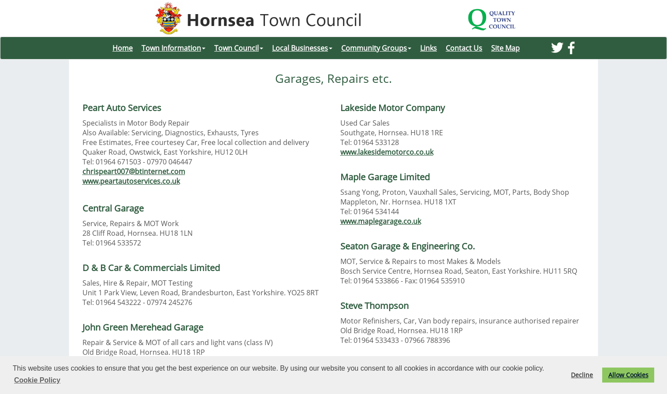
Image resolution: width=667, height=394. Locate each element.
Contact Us (464, 48)
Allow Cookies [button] (628, 375)
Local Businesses (302, 48)
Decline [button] (582, 375)
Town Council (238, 48)
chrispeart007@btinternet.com (133, 171)
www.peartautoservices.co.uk (131, 181)
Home (122, 48)
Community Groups (376, 48)
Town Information (173, 48)
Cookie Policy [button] (37, 380)
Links (428, 48)
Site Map (505, 48)
